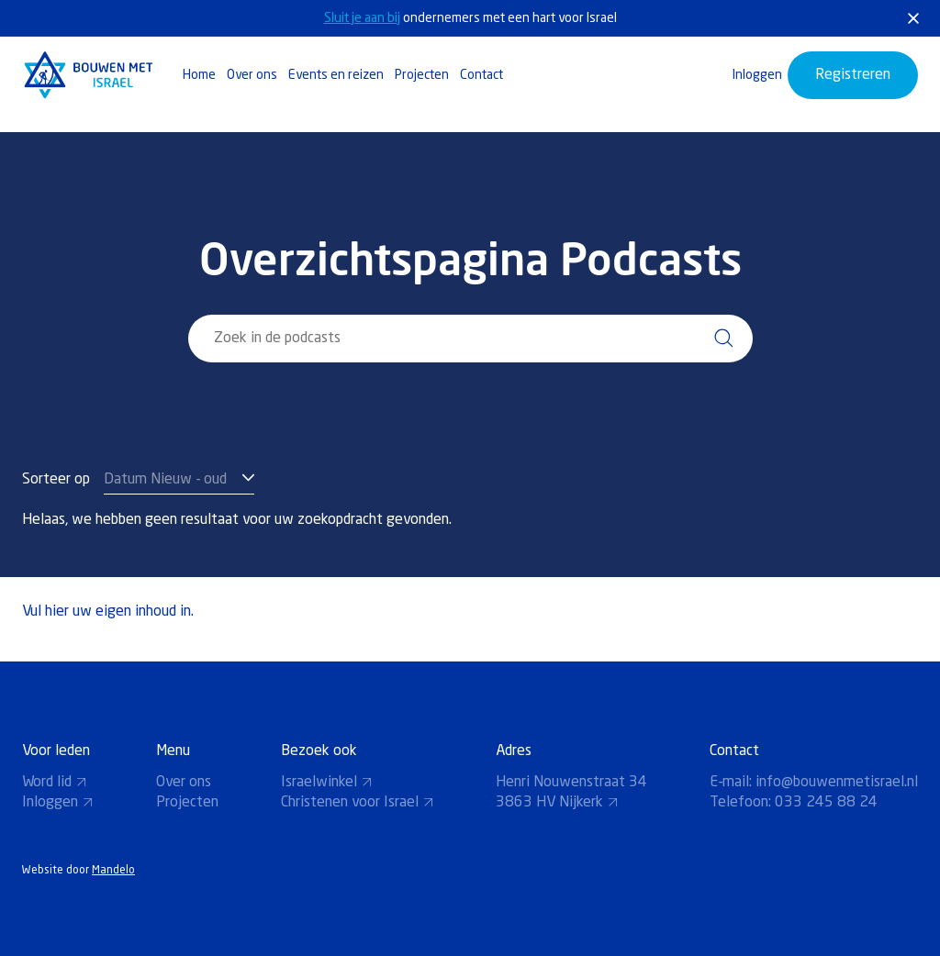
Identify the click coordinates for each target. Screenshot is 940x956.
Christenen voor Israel (357, 802)
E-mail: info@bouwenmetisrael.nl (814, 782)
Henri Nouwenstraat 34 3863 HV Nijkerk (571, 792)
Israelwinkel (327, 782)
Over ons (252, 75)
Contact (481, 75)
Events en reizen (336, 75)
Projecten (422, 75)
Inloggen (757, 75)
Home (199, 75)
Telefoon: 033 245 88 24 (794, 802)
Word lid (54, 782)
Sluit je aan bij (362, 18)
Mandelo (113, 870)
